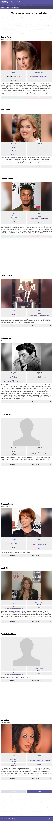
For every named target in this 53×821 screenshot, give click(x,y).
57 (40, 670)
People (3, 5)
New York (43, 760)
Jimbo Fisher (6, 276)
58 (40, 604)
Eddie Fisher (6, 338)
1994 (16, 217)
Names (8, 5)
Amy (14, 755)
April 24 (12, 217)
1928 (16, 377)
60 (19, 76)
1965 (16, 314)
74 (14, 545)
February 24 (12, 453)
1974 (16, 759)
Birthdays (14, 5)
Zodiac (19, 5)
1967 (42, 602)
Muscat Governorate (41, 149)
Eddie (14, 373)
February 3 (12, 149)
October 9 (12, 314)
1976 (16, 149)
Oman (35, 149)
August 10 (12, 377)
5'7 (15, 223)
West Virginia (46, 315)
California (46, 76)
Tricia (13, 669)
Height (31, 5)
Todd (14, 449)
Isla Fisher (5, 110)
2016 (15, 76)
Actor (39, 79)
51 (14, 761)
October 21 (37, 72)
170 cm (12, 223)
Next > (39, 791)
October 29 (37, 602)
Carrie (13, 72)
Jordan (13, 213)
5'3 (15, 549)
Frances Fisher (7, 504)
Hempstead (48, 760)
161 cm (12, 549)
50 (14, 150)
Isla (14, 145)
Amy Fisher (5, 720)
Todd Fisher (6, 414)
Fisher (39, 145)
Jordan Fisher (7, 179)
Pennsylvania (20, 381)
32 (14, 219)
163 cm (12, 765)
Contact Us (49, 818)
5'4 (15, 765)
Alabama (46, 218)
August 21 (12, 759)
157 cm (12, 154)
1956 (42, 72)
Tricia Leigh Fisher (8, 634)
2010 (40, 377)
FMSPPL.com (13, 818)
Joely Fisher (6, 568)
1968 (42, 668)
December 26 (38, 668)
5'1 (15, 80)
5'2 (15, 154)
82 (44, 377)
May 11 (12, 543)
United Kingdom (38, 544)
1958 (17, 453)
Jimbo (13, 310)
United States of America (37, 76)
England (44, 544)
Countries (25, 5)
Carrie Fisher (6, 37)
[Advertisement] (26, 25)
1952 (16, 543)
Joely (14, 603)
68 (14, 454)
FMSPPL (4, 2)
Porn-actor (39, 764)
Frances (14, 539)
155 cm (12, 80)
